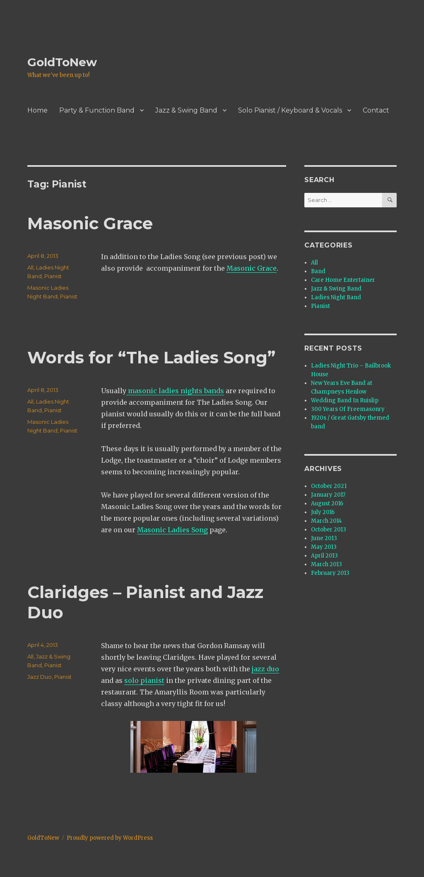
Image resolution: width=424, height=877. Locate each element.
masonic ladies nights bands (175, 391)
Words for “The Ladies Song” (151, 357)
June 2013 (324, 538)
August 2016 (327, 503)
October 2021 (329, 486)
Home (37, 110)
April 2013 (324, 555)
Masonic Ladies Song (172, 530)
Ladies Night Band (336, 297)
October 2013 (328, 529)
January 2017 (328, 494)
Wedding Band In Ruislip (344, 400)
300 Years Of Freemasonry (348, 409)
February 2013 (330, 573)
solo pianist (144, 680)
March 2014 (326, 520)
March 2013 (326, 564)
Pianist (53, 276)
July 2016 (323, 512)
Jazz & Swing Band (186, 110)
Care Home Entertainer (343, 280)
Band (318, 271)
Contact (376, 110)
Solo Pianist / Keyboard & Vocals (290, 110)
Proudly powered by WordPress (110, 837)
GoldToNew (62, 62)
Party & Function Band (97, 110)
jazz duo (265, 669)
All (30, 267)
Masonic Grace (90, 223)
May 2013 (324, 546)
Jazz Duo (39, 676)
